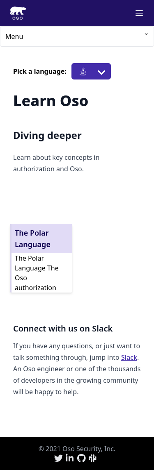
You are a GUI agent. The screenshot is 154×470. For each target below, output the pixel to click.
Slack (129, 357)
